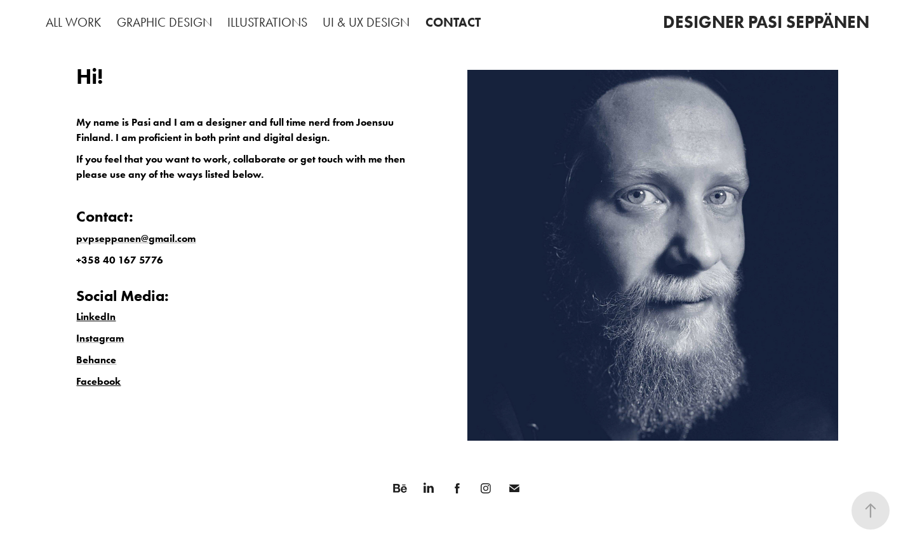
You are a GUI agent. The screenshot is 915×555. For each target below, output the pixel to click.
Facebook (98, 381)
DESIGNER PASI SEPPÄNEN (766, 21)
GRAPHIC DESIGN (164, 22)
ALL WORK (73, 22)
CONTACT (453, 22)
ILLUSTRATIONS (267, 22)
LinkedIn (96, 317)
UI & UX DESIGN (366, 22)
